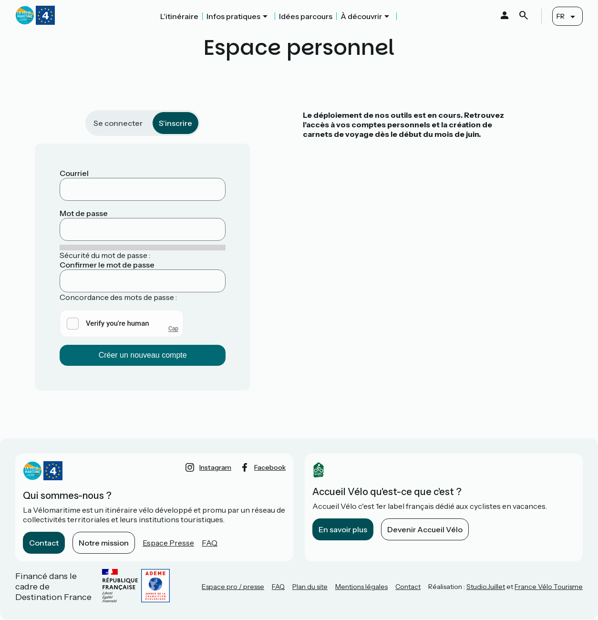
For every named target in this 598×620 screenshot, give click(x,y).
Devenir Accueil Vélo (425, 529)
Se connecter (118, 123)
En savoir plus (343, 529)
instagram (215, 467)
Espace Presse (168, 543)
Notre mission (104, 543)
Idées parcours (305, 16)
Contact (44, 543)
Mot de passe (84, 213)
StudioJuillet (485, 586)
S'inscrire (175, 123)
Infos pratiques (233, 16)
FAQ (209, 543)
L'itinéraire (179, 16)
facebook (270, 467)
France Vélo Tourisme (549, 586)
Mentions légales (361, 586)
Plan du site (310, 586)
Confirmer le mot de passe (107, 264)
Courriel (74, 173)
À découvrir (361, 16)
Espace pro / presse (233, 586)
